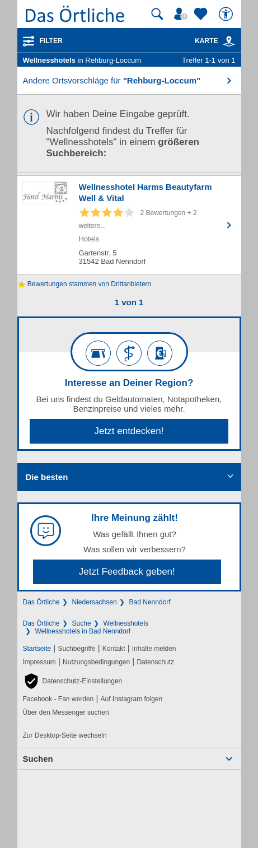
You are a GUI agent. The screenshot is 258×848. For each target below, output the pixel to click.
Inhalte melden (154, 649)
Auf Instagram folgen (131, 699)
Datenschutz (155, 662)
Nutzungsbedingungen (96, 662)
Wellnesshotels (126, 623)
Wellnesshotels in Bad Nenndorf (83, 631)
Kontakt (113, 649)
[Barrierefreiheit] (227, 14)
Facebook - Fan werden (58, 699)
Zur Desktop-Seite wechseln (65, 735)
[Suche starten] (157, 14)
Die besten (47, 477)
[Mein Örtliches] (182, 14)
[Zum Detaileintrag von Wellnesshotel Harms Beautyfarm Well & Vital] (129, 224)
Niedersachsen (94, 602)
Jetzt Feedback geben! (127, 571)
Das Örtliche (41, 602)
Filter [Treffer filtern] (51, 41)
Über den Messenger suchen (66, 712)
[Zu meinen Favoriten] (202, 14)
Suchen (38, 758)
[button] (73, 681)
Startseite (37, 649)
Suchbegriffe (76, 649)
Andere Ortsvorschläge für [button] (112, 80)
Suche (81, 623)
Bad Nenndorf (150, 602)
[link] (229, 41)
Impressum (39, 662)
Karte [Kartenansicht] (215, 41)
